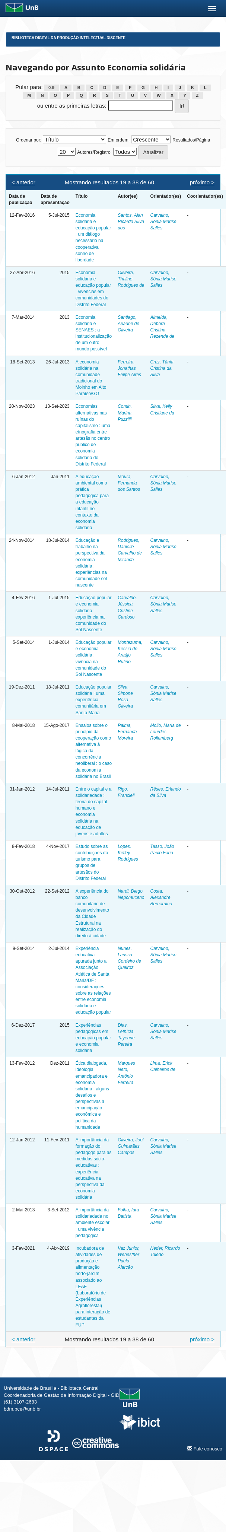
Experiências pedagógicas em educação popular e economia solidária (93, 1038)
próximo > (202, 182)
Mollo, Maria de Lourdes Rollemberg (165, 732)
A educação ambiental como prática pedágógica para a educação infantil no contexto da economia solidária (92, 502)
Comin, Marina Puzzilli (125, 413)
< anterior (23, 182)
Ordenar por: (28, 140)
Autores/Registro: (94, 152)
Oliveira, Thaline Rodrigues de (131, 279)
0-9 (51, 87)
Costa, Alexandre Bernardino (161, 897)
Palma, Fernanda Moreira (127, 732)
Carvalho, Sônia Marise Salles (163, 222)
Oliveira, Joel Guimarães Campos (130, 1146)
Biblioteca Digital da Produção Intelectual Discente (68, 38)
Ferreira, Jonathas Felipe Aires (129, 368)
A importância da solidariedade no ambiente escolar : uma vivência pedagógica (92, 1222)
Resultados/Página (191, 140)
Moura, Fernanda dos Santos (129, 483)
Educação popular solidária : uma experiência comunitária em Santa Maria (94, 699)
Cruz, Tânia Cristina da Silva (162, 368)
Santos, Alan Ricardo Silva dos (131, 222)
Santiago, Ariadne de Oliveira (128, 324)
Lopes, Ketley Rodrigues (128, 853)
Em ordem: (119, 140)
